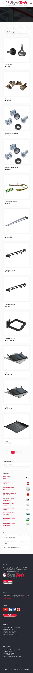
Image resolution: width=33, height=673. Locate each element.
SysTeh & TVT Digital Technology (12, 547)
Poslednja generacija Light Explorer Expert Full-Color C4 (16, 542)
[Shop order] (16, 32)
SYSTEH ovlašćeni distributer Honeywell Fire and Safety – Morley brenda (16, 536)
